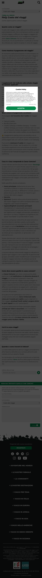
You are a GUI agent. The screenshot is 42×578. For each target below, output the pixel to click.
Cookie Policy (16, 101)
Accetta (21, 108)
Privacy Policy (27, 101)
